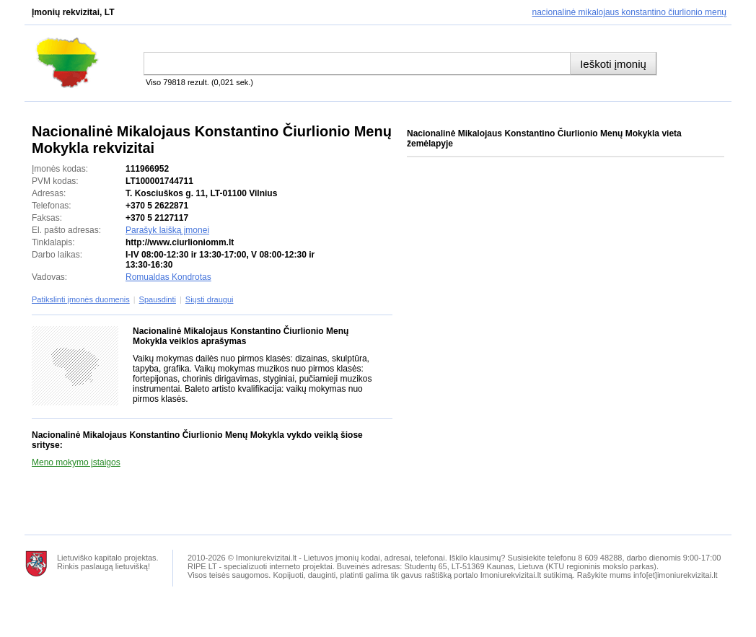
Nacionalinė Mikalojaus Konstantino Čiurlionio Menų (629, 12)
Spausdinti (157, 299)
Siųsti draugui (209, 299)
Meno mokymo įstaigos (76, 462)
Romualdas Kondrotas (168, 277)
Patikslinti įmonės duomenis (81, 299)
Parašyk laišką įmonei (167, 230)
